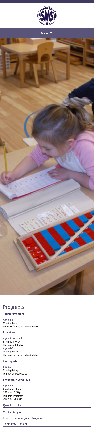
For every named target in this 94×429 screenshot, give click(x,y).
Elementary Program (15, 423)
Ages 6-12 (8, 385)
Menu (44, 33)
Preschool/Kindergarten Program (22, 418)
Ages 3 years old (12, 338)
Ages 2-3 (8, 319)
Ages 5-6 (8, 367)
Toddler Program (13, 412)
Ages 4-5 (8, 348)
